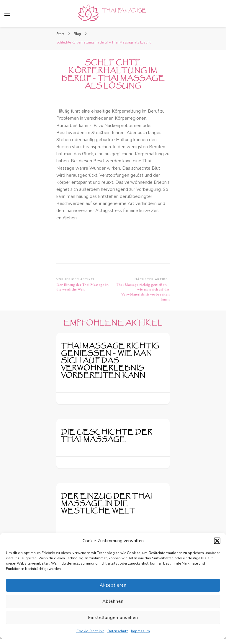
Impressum (140, 631)
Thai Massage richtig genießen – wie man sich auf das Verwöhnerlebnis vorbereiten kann (110, 360)
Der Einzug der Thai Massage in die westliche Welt (106, 503)
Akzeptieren (113, 585)
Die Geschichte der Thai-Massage (107, 436)
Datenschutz (117, 631)
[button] (217, 541)
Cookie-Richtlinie (90, 631)
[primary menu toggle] (7, 14)
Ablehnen (113, 601)
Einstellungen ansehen (113, 617)
